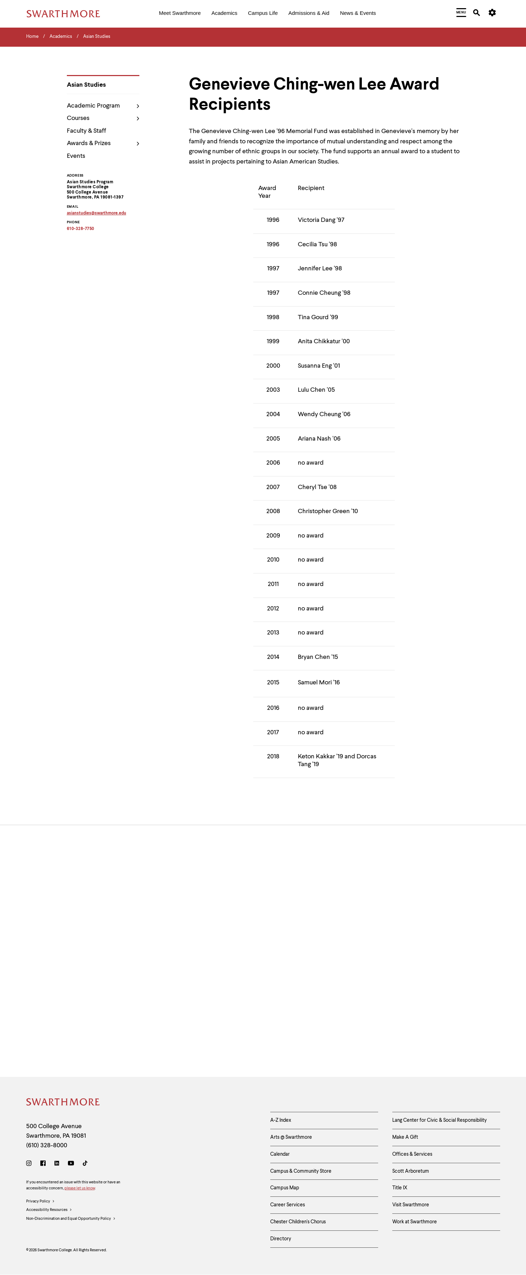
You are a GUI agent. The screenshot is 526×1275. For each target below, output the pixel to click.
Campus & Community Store (300, 1171)
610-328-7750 (80, 229)
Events (76, 156)
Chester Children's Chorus (298, 1221)
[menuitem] (180, 13)
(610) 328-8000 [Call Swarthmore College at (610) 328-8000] (46, 1145)
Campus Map (284, 1187)
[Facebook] (42, 1164)
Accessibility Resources (49, 1210)
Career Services (287, 1204)
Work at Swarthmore (414, 1221)
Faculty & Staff (86, 131)
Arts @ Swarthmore (291, 1137)
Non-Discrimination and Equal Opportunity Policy (71, 1219)
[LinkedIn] (57, 1164)
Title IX (399, 1187)
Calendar (280, 1154)
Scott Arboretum (410, 1171)
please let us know (79, 1188)
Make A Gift (405, 1137)
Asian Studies (86, 85)
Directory (280, 1238)
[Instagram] (30, 1164)
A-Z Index (280, 1120)
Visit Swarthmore (410, 1204)
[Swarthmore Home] (63, 1103)
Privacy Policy (40, 1202)
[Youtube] (71, 1164)
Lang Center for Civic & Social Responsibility (439, 1120)
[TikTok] (85, 1164)
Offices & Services (412, 1154)
